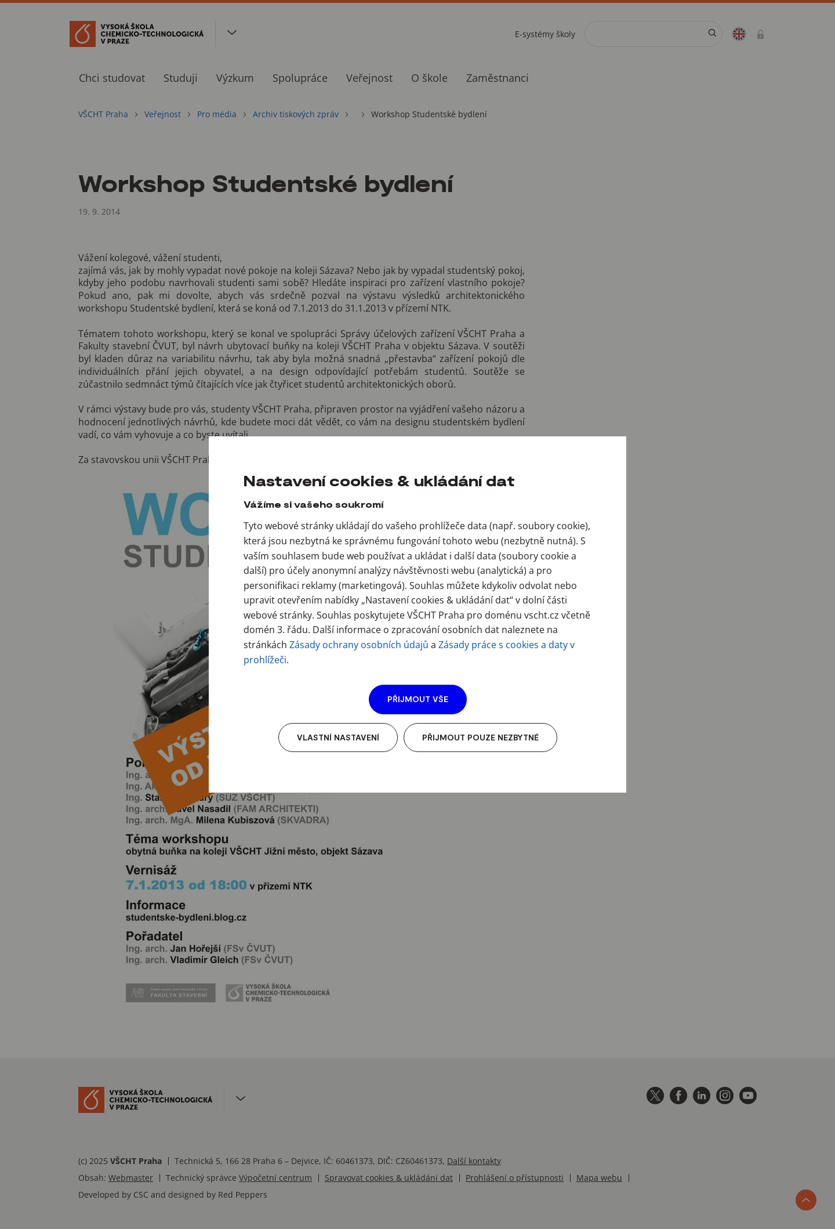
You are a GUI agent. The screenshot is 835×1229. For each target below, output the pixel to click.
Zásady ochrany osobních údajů (359, 644)
